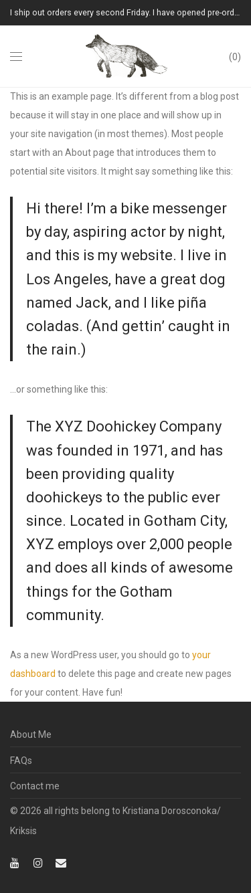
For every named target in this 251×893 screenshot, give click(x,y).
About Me (31, 734)
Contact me (35, 786)
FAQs (21, 760)
